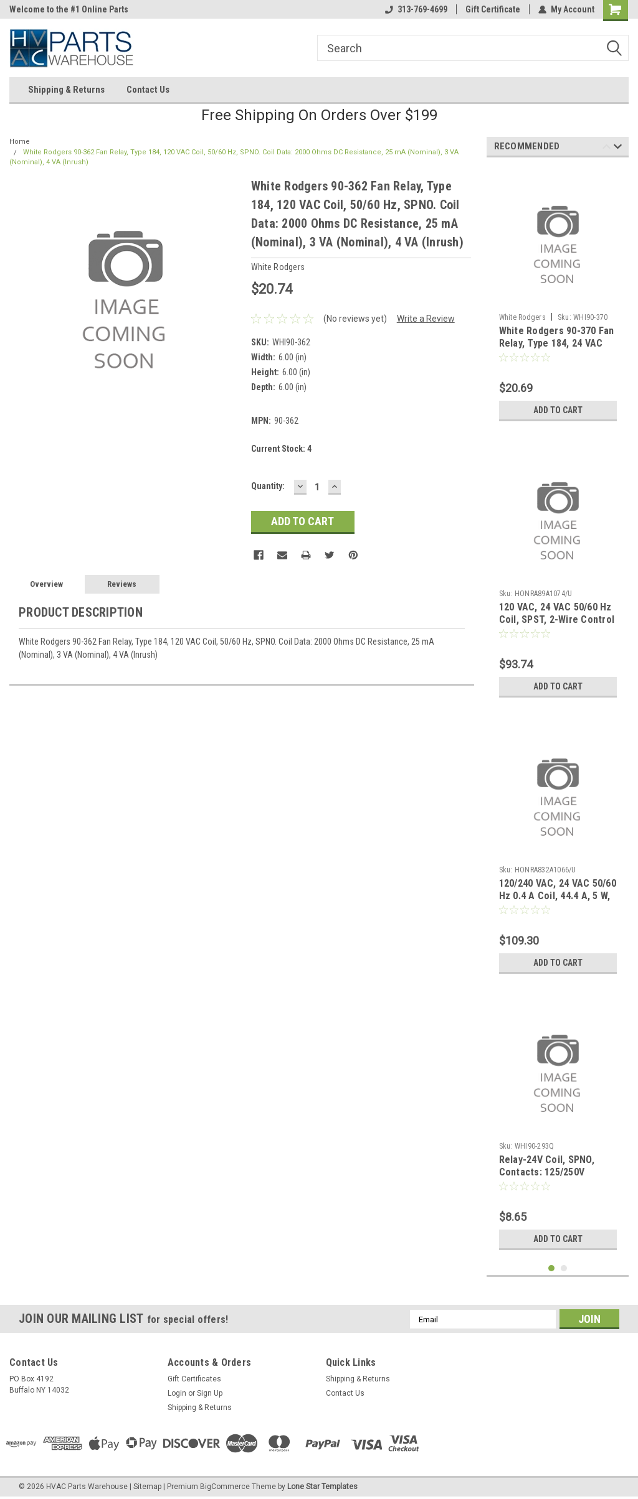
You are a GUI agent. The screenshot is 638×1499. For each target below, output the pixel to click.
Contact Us (147, 89)
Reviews (121, 584)
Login (177, 1393)
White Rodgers (522, 317)
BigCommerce (225, 1486)
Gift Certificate (492, 9)
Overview (46, 584)
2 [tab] (564, 1268)
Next (617, 148)
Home (19, 142)
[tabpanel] (558, 297)
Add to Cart (558, 410)
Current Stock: (281, 449)
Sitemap (147, 1486)
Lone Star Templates (322, 1486)
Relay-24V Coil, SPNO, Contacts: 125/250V (546, 1166)
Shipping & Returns (66, 89)
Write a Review (426, 319)
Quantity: (268, 486)
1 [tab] (551, 1268)
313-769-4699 (416, 9)
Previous (606, 148)
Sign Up (209, 1393)
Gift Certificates (194, 1379)
